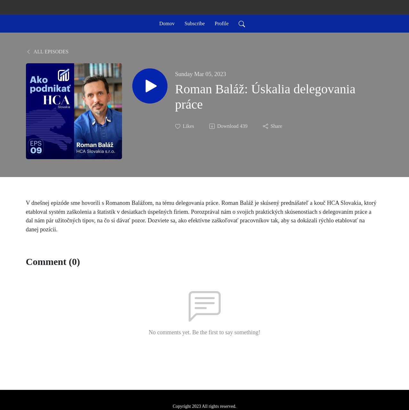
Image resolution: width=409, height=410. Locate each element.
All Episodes (47, 51)
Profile (222, 23)
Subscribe (194, 23)
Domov (167, 23)
